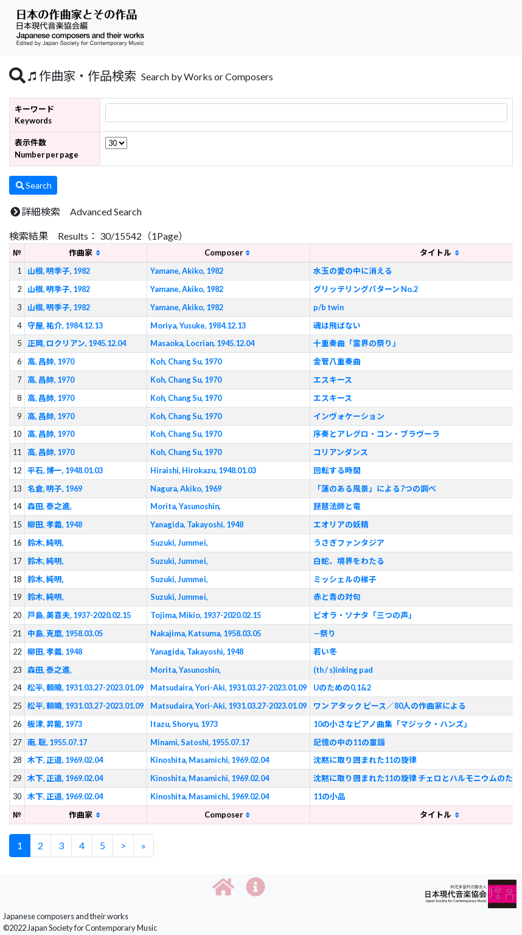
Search (33, 185)
